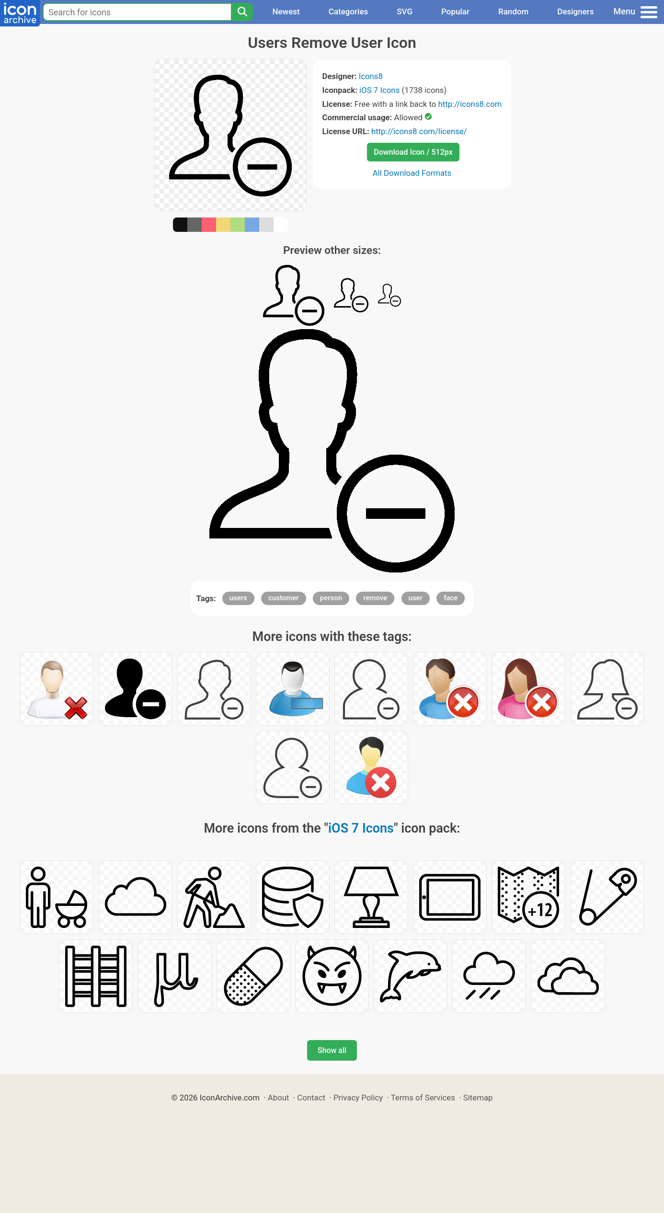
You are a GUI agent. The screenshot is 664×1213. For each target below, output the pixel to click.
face (451, 598)
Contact (311, 1097)
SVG (404, 11)
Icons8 (371, 76)
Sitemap (478, 1097)
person (331, 598)
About (278, 1097)
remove (375, 598)
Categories (348, 11)
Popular (455, 11)
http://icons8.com (470, 104)
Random (513, 11)
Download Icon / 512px (413, 152)
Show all (332, 1050)
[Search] (242, 12)
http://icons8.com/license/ (419, 131)
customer (283, 598)
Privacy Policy (358, 1097)
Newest (285, 11)
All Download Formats (412, 173)
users (238, 598)
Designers (575, 11)
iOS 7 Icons (379, 90)
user (416, 598)
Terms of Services (423, 1097)
